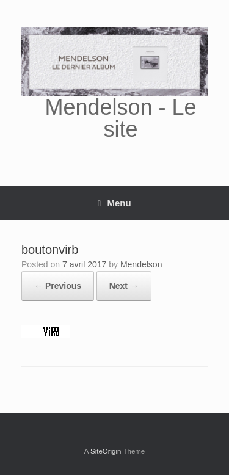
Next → (124, 286)
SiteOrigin (106, 451)
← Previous (57, 286)
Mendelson (141, 264)
